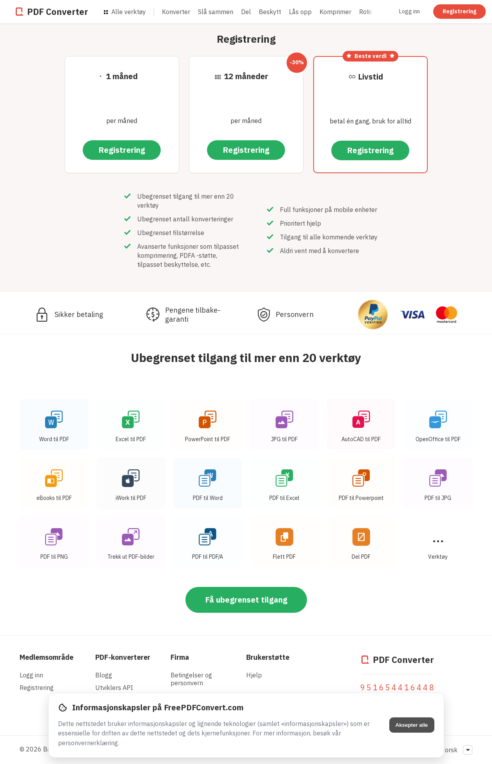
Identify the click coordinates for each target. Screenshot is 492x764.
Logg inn (409, 11)
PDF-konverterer (122, 657)
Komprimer (335, 12)
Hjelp (254, 675)
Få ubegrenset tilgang (246, 602)
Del (246, 12)
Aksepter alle (412, 725)
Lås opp (300, 12)
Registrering (459, 11)
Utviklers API (114, 688)
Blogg (103, 675)
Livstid (370, 76)
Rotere (368, 12)
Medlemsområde (46, 657)
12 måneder (246, 76)
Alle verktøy (125, 12)
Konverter (176, 12)
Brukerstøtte (267, 657)
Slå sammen (215, 12)
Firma (180, 657)
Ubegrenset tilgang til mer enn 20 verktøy (246, 357)
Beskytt (270, 12)
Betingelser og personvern (191, 679)
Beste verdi (370, 56)
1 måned (122, 76)
